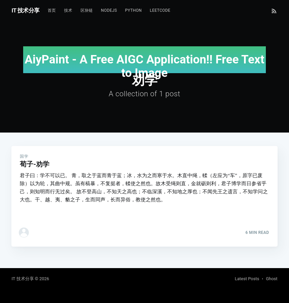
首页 (52, 10)
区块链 (87, 10)
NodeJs (109, 10)
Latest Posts (247, 278)
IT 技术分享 (25, 10)
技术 (68, 10)
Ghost (271, 278)
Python (133, 10)
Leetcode (160, 10)
